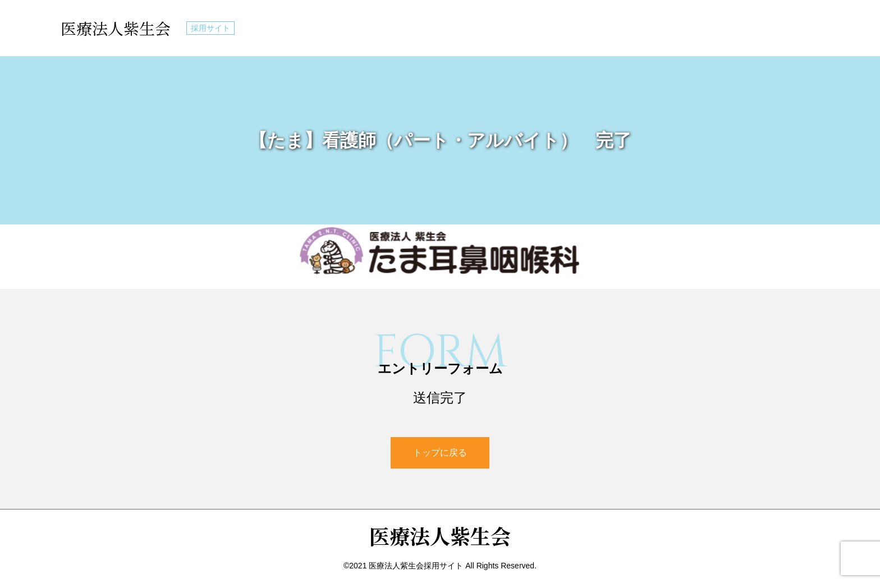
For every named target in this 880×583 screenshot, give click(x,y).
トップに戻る (440, 452)
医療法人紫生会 (116, 28)
